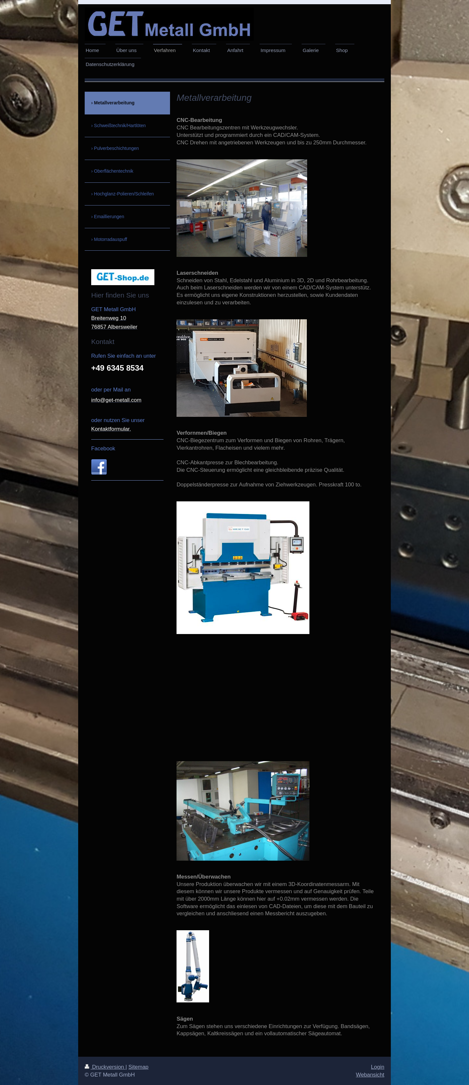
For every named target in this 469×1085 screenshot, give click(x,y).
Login (377, 1067)
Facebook (103, 448)
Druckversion (105, 1067)
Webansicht (370, 1075)
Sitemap (138, 1067)
